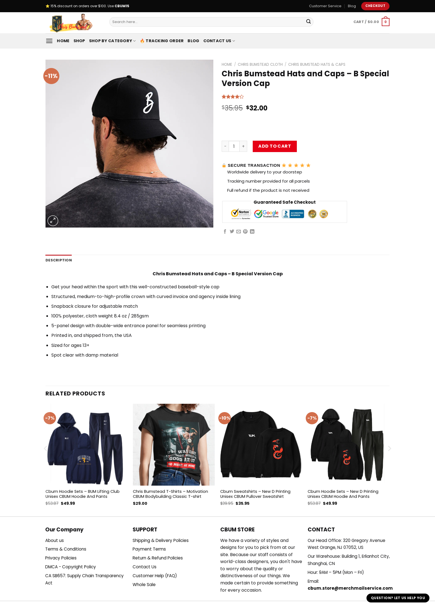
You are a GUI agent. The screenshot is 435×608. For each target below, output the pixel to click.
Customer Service (325, 6)
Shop (79, 41)
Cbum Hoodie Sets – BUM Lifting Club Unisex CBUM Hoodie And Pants (82, 494)
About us (54, 540)
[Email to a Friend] (238, 231)
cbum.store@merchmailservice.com (350, 588)
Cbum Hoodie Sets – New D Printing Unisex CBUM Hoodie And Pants (343, 494)
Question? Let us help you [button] (398, 598)
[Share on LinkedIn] (252, 231)
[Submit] (308, 22)
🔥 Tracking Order (162, 41)
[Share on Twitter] (232, 231)
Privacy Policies (61, 558)
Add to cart (274, 146)
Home (63, 41)
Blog (352, 6)
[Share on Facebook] (225, 231)
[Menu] (49, 41)
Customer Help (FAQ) (155, 576)
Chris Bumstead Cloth (260, 64)
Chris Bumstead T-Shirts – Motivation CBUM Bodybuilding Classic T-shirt (170, 494)
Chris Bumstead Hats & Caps (316, 64)
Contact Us (219, 41)
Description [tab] (58, 260)
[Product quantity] (234, 146)
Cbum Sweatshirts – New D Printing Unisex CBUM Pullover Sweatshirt (255, 494)
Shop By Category (112, 41)
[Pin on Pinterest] (245, 231)
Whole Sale (144, 584)
